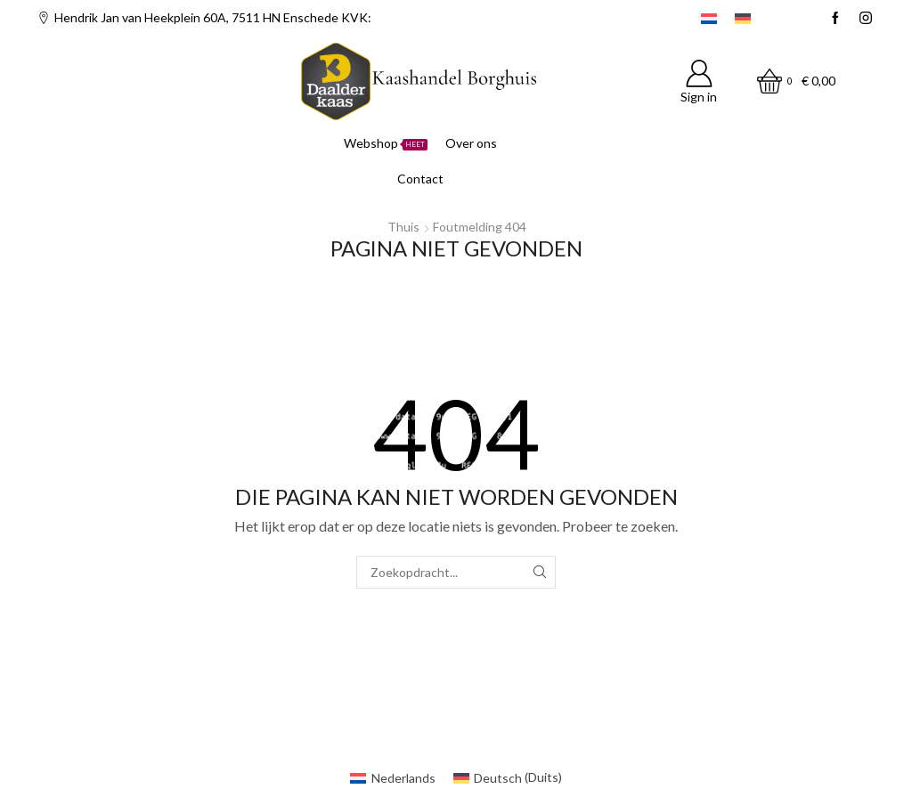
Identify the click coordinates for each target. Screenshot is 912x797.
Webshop (386, 142)
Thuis (403, 226)
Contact (420, 178)
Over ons (471, 142)
